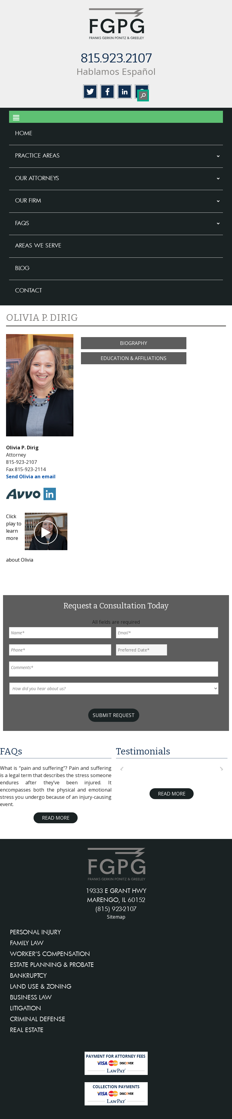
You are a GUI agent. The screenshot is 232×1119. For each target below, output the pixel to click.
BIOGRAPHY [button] (133, 343)
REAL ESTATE (27, 1030)
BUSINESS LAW (31, 997)
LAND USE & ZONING (40, 986)
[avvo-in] (25, 501)
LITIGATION (25, 1008)
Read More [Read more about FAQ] (55, 818)
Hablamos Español (116, 71)
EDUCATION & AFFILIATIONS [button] (133, 358)
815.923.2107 (116, 58)
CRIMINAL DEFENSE (37, 1019)
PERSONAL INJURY (35, 932)
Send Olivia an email (31, 476)
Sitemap (116, 916)
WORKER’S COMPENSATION (50, 954)
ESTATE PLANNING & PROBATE (52, 964)
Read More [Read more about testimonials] (171, 793)
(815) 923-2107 (116, 909)
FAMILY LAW (27, 943)
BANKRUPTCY (28, 975)
